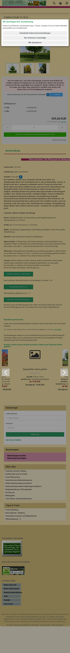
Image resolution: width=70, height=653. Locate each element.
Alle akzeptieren (35, 42)
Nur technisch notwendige (35, 38)
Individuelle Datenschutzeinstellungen (35, 33)
